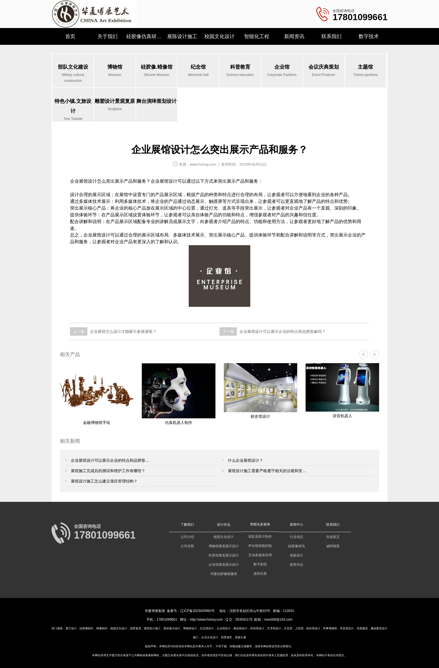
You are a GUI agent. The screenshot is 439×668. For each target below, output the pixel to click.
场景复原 (135, 628)
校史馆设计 (313, 628)
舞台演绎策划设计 (156, 101)
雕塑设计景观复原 (114, 105)
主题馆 (365, 71)
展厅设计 (71, 628)
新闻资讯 (294, 36)
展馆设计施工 (152, 628)
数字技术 (369, 36)
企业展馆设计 (83, 181)
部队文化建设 (73, 74)
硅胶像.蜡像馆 (156, 71)
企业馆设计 (224, 628)
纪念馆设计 (207, 628)
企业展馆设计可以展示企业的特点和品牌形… (109, 460)
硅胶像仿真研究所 (145, 36)
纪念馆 (198, 71)
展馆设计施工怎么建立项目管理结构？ (103, 481)
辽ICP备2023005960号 (197, 611)
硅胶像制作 (87, 628)
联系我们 (331, 36)
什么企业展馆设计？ (245, 460)
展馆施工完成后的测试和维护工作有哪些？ (107, 470)
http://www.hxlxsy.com (206, 619)
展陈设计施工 (182, 36)
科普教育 (240, 71)
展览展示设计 (172, 628)
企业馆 (281, 71)
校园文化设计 (219, 36)
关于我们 (107, 36)
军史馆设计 (347, 628)
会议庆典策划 (323, 71)
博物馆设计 (190, 628)
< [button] (363, 354)
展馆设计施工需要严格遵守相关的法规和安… (266, 470)
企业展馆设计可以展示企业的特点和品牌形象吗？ (282, 331)
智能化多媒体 (260, 524)
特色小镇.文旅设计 (73, 110)
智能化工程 (256, 36)
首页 (70, 36)
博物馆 (114, 71)
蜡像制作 (102, 628)
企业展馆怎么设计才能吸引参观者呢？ (123, 331)
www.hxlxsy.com (203, 164)
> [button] (374, 354)
